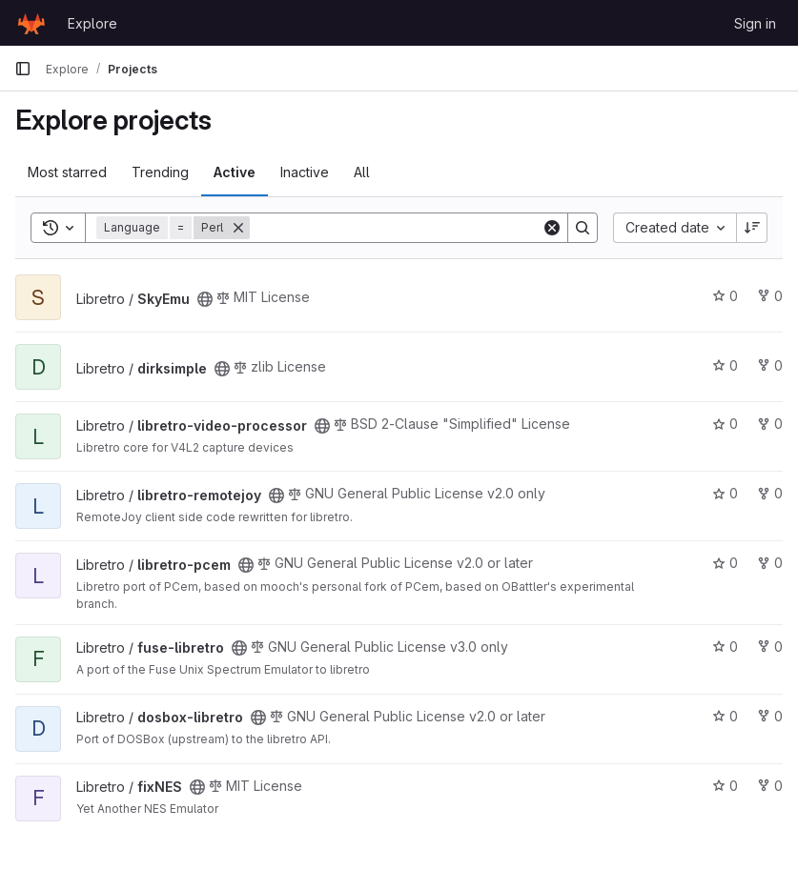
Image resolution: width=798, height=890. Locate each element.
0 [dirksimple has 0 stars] (725, 365)
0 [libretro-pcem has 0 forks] (770, 563)
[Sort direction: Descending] (752, 227)
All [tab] (362, 172)
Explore (92, 23)
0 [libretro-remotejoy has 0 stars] (725, 493)
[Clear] (552, 227)
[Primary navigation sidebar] (23, 68)
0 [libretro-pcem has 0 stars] (725, 563)
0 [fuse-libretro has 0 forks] (770, 646)
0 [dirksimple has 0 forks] (770, 365)
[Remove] (238, 227)
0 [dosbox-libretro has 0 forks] (770, 716)
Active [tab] (235, 172)
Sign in (755, 23)
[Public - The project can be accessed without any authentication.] (205, 299)
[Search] (396, 227)
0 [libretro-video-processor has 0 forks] (770, 423)
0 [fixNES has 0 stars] (725, 786)
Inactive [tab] (304, 172)
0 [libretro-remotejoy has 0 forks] (770, 493)
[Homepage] (31, 23)
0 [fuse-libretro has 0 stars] (725, 646)
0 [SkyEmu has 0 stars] (725, 296)
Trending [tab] (160, 172)
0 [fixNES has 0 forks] (770, 786)
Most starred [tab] (67, 172)
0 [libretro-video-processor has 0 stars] (725, 423)
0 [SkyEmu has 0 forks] (770, 296)
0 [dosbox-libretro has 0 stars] (725, 716)
